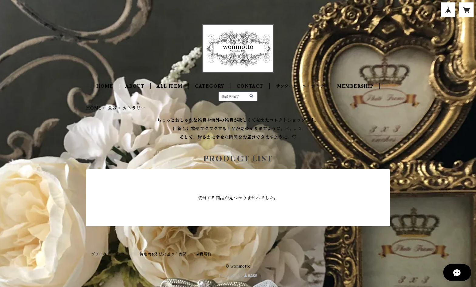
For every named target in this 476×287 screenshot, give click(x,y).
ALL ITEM (169, 86)
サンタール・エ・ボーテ (300, 86)
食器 (112, 108)
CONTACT (249, 86)
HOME (104, 86)
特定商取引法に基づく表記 (163, 254)
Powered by (238, 276)
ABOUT (134, 86)
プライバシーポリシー (110, 254)
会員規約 (204, 254)
